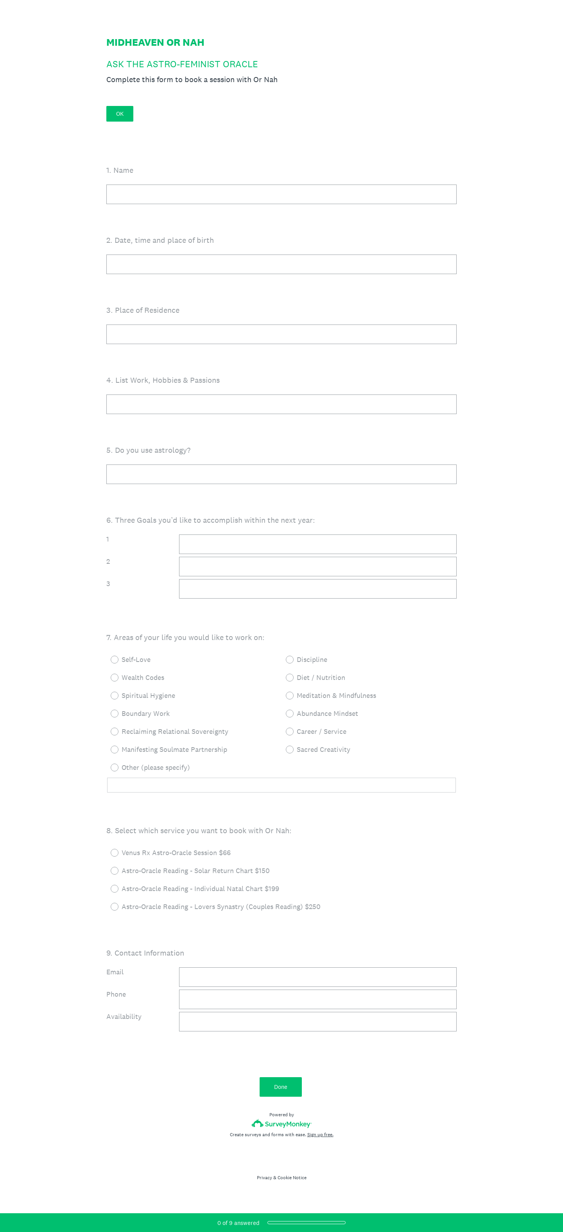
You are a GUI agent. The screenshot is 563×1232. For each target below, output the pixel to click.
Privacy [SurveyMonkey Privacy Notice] (264, 1178)
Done (281, 1086)
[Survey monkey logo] (281, 1123)
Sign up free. (320, 1135)
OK (120, 113)
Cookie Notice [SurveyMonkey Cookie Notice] (292, 1178)
